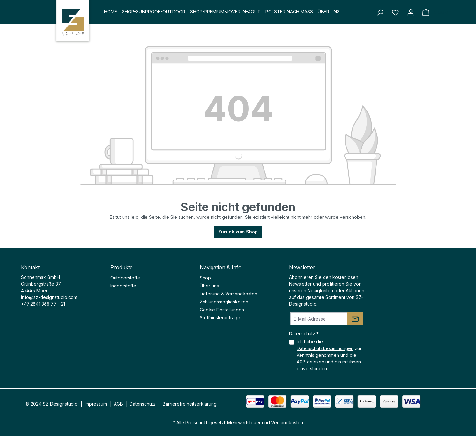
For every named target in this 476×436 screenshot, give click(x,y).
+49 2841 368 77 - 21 (43, 304)
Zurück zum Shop (238, 231)
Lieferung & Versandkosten (228, 293)
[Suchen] (380, 12)
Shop (205, 277)
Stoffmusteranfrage (220, 317)
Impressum (96, 404)
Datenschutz (143, 404)
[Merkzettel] (395, 12)
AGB (301, 361)
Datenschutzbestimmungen (325, 348)
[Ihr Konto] (410, 12)
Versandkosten (287, 422)
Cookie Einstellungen (222, 309)
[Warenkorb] (436, 12)
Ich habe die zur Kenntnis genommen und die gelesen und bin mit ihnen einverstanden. (329, 355)
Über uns (209, 285)
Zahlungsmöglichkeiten (224, 301)
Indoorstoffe (123, 285)
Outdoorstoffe (125, 277)
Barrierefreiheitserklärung (190, 404)
